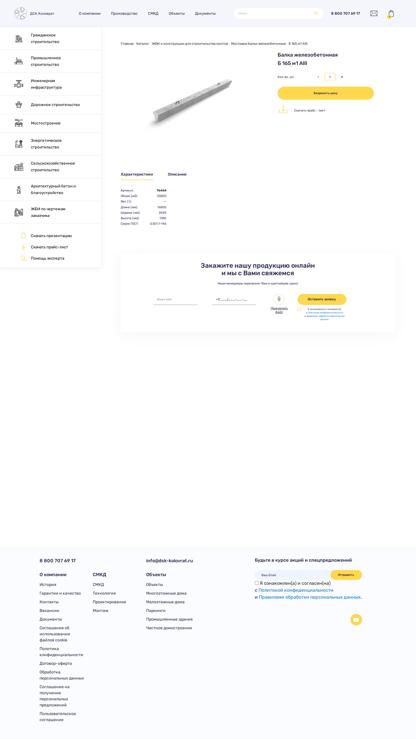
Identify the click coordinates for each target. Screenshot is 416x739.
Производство (124, 13)
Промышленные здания (169, 619)
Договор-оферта (56, 663)
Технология (104, 593)
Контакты (49, 602)
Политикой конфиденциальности (325, 312)
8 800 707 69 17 (345, 13)
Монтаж (100, 610)
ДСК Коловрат (33, 13)
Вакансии (49, 610)
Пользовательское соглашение (58, 716)
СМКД (153, 13)
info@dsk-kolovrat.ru (169, 560)
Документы (205, 13)
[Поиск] (274, 13)
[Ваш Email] (293, 575)
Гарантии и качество (60, 593)
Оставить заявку (322, 299)
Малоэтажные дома (165, 602)
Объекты (177, 13)
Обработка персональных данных (62, 675)
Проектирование (109, 602)
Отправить (346, 575)
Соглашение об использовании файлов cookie (55, 634)
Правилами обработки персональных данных (310, 597)
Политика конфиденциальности (61, 651)
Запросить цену (325, 93)
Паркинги (156, 610)
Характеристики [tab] (137, 174)
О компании (90, 13)
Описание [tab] (177, 174)
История (48, 584)
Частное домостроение (169, 628)
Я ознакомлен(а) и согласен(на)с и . (308, 590)
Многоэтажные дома (166, 593)
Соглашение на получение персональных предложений (55, 696)
